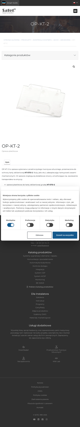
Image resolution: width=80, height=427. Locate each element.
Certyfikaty (40, 307)
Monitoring (40, 279)
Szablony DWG (40, 314)
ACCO (56, 40)
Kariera (40, 383)
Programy (40, 304)
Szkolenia (40, 297)
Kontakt (40, 407)
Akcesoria (65, 40)
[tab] (7, 162)
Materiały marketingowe (40, 318)
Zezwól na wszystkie (65, 235)
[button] (75, 11)
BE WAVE (40, 283)
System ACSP (40, 276)
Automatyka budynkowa (40, 263)
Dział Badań (24, 350)
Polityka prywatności (40, 387)
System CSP (40, 273)
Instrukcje (40, 301)
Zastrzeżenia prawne (40, 399)
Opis (7, 162)
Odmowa (39, 235)
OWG (40, 391)
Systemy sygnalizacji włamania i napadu (40, 256)
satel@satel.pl (43, 245)
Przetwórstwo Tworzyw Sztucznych (56, 351)
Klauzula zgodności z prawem (40, 403)
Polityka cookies (40, 395)
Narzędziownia (23, 361)
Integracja (40, 269)
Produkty (26, 40)
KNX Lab (56, 361)
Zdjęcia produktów (40, 311)
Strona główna (12, 40)
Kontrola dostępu (42, 40)
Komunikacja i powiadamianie (40, 259)
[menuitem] (75, 2)
